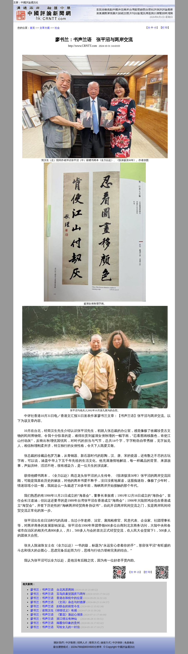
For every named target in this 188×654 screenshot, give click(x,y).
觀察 (170, 9)
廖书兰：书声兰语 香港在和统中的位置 (56, 598)
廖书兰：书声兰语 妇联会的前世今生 (55, 606)
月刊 (131, 13)
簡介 (153, 13)
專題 (148, 13)
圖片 (115, 13)
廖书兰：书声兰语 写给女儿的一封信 (55, 627)
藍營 (137, 9)
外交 (120, 9)
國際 (104, 13)
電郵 (170, 13)
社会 (57, 27)
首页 (32, 27)
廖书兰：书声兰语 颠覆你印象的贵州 (55, 622)
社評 (153, 9)
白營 (148, 9)
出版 (137, 13)
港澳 (98, 13)
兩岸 (126, 9)
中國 (115, 9)
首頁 (98, 9)
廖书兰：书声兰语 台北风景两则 (52, 589)
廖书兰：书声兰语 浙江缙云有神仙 (55, 618)
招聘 (164, 13)
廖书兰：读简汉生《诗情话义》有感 (53, 610)
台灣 (131, 9)
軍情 (109, 13)
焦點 (109, 9)
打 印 (165, 27)
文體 (126, 13)
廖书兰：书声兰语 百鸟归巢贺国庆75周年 (58, 593)
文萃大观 (45, 27)
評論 (164, 9)
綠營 (142, 9)
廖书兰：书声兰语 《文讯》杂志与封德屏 (58, 602)
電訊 (142, 13)
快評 (159, 9)
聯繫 (159, 13)
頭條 (104, 9)
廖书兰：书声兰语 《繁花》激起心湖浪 (56, 614)
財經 (120, 13)
